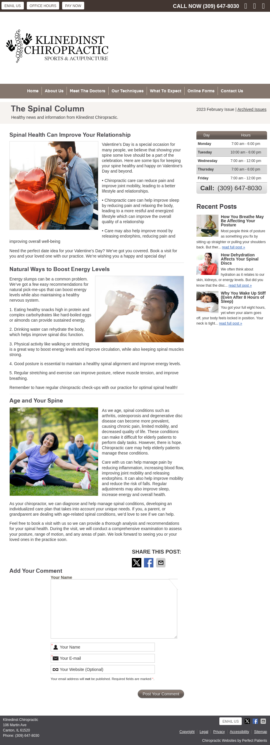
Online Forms (201, 90)
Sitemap (260, 732)
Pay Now (73, 6)
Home (33, 90)
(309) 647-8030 (221, 6)
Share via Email (161, 562)
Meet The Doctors (87, 90)
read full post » (233, 247)
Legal (204, 732)
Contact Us (232, 90)
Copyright (187, 732)
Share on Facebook (149, 562)
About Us (54, 90)
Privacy (219, 732)
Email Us (12, 6)
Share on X (137, 562)
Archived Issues (251, 109)
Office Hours (43, 6)
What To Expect (165, 90)
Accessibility (239, 732)
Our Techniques (128, 90)
